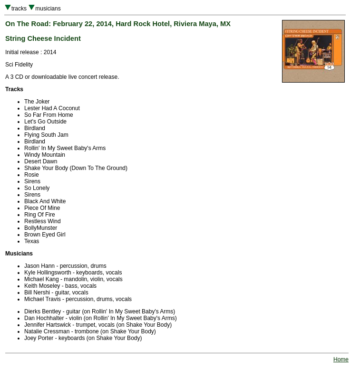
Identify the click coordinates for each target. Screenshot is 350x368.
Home (341, 359)
